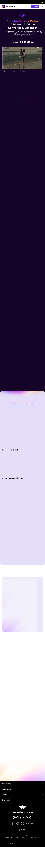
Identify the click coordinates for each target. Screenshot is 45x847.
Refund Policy (19, 840)
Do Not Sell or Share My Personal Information (16, 837)
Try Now (35, 6)
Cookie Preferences (35, 837)
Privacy (25, 835)
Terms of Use (31, 835)
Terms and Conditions (15, 835)
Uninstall (27, 840)
